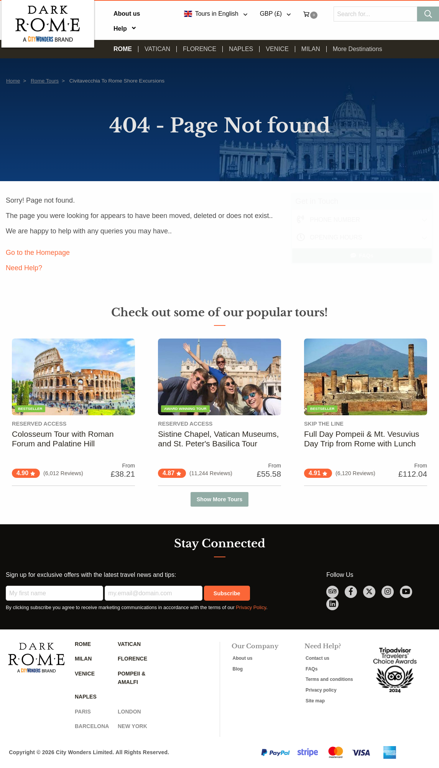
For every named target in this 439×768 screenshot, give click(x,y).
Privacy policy (321, 690)
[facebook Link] (351, 592)
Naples (241, 49)
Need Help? (24, 268)
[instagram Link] (387, 592)
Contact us (317, 658)
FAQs (361, 256)
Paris (83, 712)
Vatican (157, 49)
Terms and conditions (329, 679)
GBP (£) (271, 13)
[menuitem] (131, 14)
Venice (277, 49)
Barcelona (92, 726)
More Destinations (357, 49)
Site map (315, 701)
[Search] (428, 14)
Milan (310, 49)
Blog (238, 669)
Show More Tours (220, 499)
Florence (199, 49)
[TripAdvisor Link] (332, 592)
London (129, 712)
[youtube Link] (406, 592)
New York (132, 726)
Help (120, 28)
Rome (122, 49)
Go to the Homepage (38, 252)
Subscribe (227, 593)
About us (126, 13)
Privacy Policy (251, 607)
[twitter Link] (369, 592)
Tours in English (211, 13)
